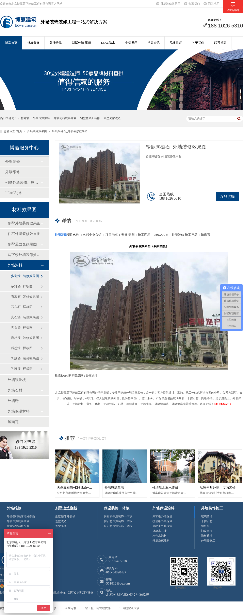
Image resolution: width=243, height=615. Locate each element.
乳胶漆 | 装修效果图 (25, 358)
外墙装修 (33, 42)
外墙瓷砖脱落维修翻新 (21, 516)
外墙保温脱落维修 (18, 521)
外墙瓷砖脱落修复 (65, 118)
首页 (19, 131)
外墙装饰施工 (212, 508)
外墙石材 (15, 390)
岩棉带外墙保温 (162, 526)
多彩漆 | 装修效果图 (25, 276)
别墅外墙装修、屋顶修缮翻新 (22, 182)
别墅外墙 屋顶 (81, 42)
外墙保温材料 (19, 411)
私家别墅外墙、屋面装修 (218, 487)
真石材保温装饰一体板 (118, 526)
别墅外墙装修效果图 (24, 223)
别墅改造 (61, 521)
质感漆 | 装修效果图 (25, 337)
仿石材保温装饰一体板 (118, 521)
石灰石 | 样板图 (22, 307)
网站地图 (213, 3)
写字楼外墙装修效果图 (24, 255)
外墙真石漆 (159, 530)
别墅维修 (61, 526)
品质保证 (176, 42)
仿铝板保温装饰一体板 (118, 516)
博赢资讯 (153, 42)
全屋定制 (71, 608)
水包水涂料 (159, 535)
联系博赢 (220, 42)
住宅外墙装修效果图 (24, 234)
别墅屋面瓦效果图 (22, 244)
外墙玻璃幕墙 (114, 487)
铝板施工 (206, 526)
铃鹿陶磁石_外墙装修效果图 (69, 131)
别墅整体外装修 (90, 118)
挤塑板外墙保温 (162, 521)
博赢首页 (11, 42)
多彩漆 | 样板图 (22, 286)
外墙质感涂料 (160, 540)
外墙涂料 (15, 265)
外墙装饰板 (17, 380)
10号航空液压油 (129, 608)
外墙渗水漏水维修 (165, 487)
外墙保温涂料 (41, 118)
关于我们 (198, 42)
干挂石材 (206, 521)
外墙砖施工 (208, 540)
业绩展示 (131, 42)
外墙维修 (56, 42)
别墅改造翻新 (66, 508)
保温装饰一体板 (116, 508)
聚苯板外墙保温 (162, 516)
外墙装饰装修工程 (58, 21)
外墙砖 (13, 401)
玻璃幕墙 (206, 516)
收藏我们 (194, 3)
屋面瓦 (13, 422)
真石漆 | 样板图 (22, 327)
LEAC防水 (108, 42)
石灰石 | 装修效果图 (25, 296)
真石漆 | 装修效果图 (25, 317)
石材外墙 (23, 118)
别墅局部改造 (112, 118)
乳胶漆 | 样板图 (22, 368)
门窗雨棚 (206, 530)
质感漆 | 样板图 (22, 348)
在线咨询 (227, 197)
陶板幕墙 (206, 535)
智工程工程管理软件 (98, 608)
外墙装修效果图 (170, 3)
